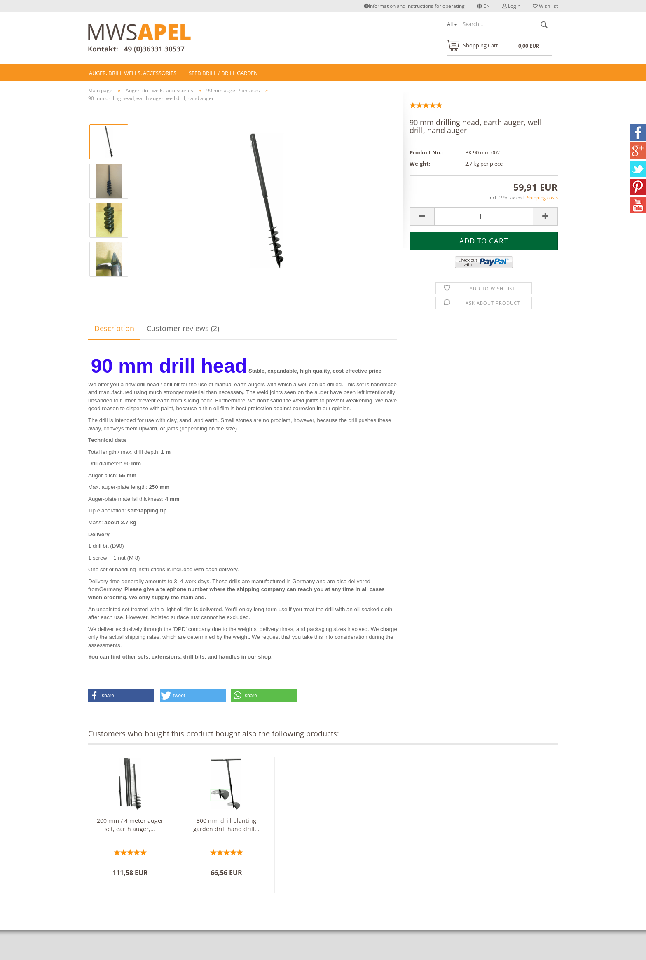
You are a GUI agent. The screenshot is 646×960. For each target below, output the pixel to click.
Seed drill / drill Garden (223, 73)
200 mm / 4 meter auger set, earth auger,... (130, 825)
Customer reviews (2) (183, 328)
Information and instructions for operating (414, 5)
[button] (121, 695)
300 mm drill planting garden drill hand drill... (226, 825)
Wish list (545, 5)
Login (511, 5)
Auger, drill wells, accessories (132, 73)
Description (114, 328)
